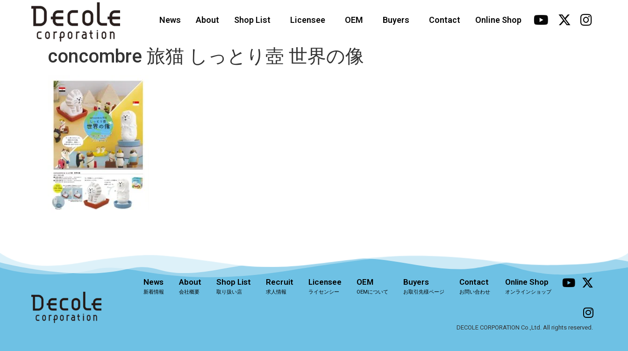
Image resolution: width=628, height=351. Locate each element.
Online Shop (498, 20)
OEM (356, 20)
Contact (444, 20)
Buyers (398, 20)
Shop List (254, 20)
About (207, 20)
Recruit (279, 286)
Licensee (310, 20)
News (170, 20)
